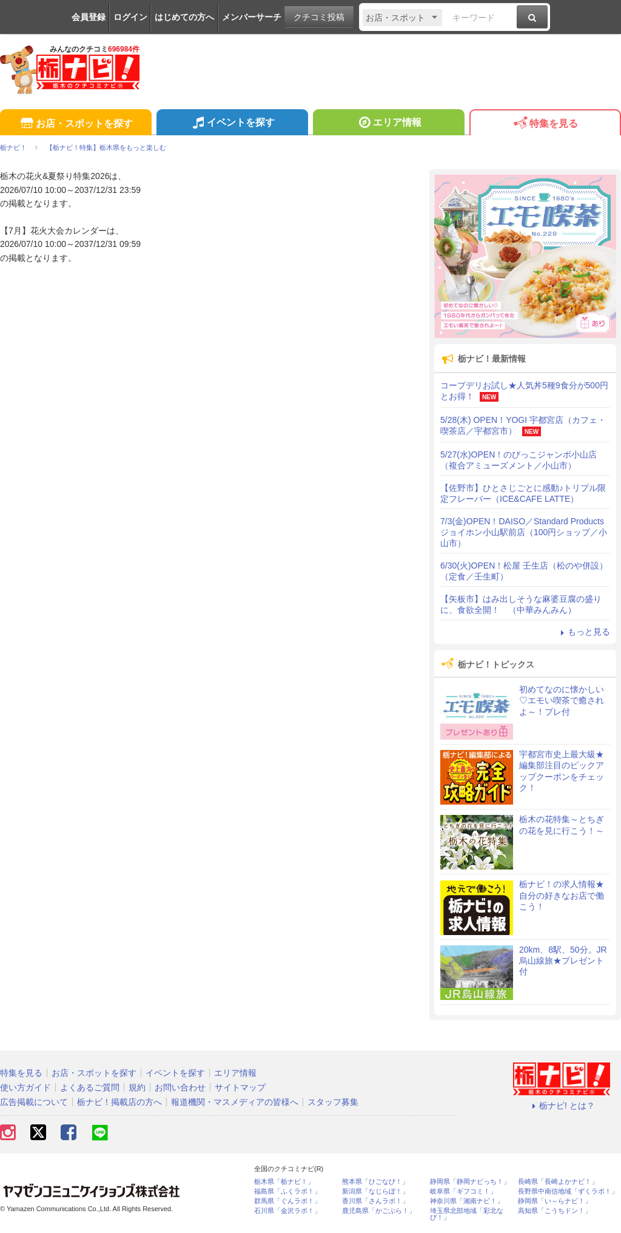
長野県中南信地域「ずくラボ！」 (568, 1191)
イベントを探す (232, 123)
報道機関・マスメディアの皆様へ (234, 1102)
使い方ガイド (25, 1087)
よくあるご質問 (89, 1087)
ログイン (130, 17)
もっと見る (583, 632)
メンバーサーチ (251, 17)
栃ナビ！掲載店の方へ (119, 1102)
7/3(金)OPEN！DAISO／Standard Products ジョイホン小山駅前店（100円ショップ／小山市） (523, 532)
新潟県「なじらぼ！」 (375, 1191)
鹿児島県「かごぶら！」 (378, 1211)
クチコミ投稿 (319, 17)
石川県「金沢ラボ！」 (287, 1211)
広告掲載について (34, 1102)
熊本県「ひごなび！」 (375, 1181)
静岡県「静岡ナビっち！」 (470, 1181)
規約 (137, 1087)
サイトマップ (240, 1087)
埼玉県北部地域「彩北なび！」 (466, 1214)
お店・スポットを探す (75, 124)
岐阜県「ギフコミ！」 (463, 1191)
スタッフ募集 (332, 1102)
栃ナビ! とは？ (561, 1105)
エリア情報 (388, 123)
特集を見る (544, 124)
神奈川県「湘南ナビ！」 (466, 1201)
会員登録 (89, 17)
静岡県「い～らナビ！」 (554, 1201)
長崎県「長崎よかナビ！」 (558, 1181)
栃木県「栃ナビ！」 (284, 1181)
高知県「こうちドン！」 (554, 1211)
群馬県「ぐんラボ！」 (287, 1201)
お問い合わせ (180, 1087)
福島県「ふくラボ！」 (287, 1191)
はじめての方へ (184, 17)
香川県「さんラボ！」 (375, 1201)
